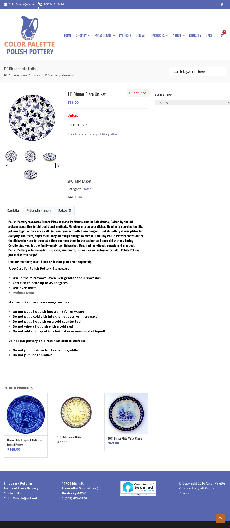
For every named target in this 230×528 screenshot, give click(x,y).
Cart (209, 35)
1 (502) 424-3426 (74, 498)
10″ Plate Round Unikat (70, 437)
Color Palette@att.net (20, 498)
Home (67, 35)
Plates (36, 75)
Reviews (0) (64, 210)
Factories (159, 35)
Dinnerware (19, 75)
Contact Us (12, 493)
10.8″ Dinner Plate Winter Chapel (125, 438)
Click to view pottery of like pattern (93, 134)
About (179, 35)
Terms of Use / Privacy (21, 488)
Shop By (83, 35)
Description (13, 210)
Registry (195, 35)
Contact (141, 35)
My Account (105, 35)
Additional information (39, 210)
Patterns (125, 35)
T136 (78, 196)
